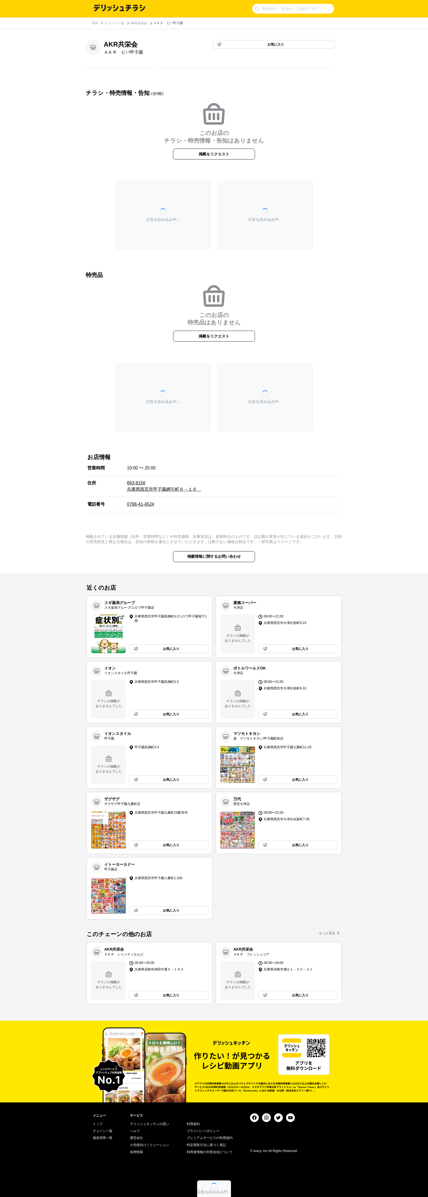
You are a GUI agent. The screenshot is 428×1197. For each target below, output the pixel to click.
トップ (98, 1124)
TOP (94, 23)
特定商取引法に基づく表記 (206, 1145)
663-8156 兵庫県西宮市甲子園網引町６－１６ (164, 486)
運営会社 (136, 1138)
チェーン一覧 (114, 23)
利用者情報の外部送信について (210, 1152)
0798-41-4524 (140, 504)
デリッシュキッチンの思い (149, 1124)
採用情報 (136, 1152)
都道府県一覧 (102, 1138)
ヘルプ (135, 1131)
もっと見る (327, 933)
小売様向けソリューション (149, 1145)
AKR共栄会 (138, 23)
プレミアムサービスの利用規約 (210, 1138)
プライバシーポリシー (203, 1131)
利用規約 (193, 1124)
